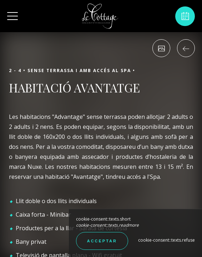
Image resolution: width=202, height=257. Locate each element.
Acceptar (102, 241)
